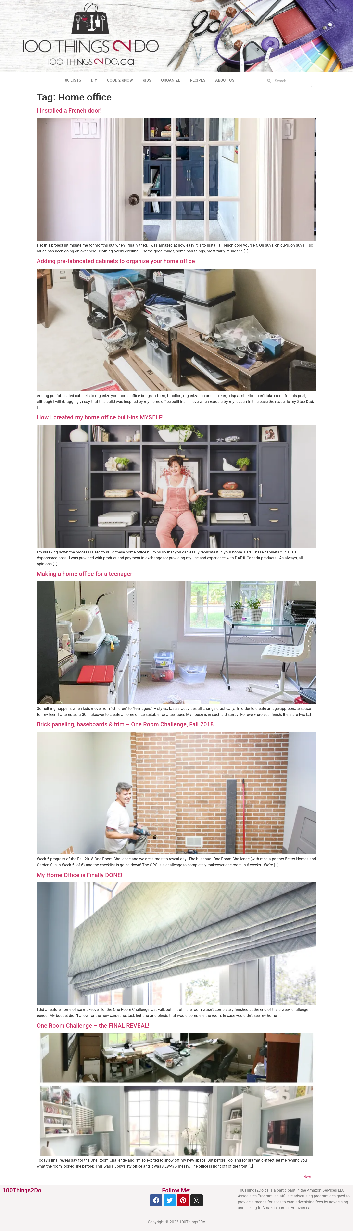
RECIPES (197, 80)
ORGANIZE (170, 80)
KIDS (147, 80)
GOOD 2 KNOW (120, 80)
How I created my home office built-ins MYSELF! (100, 417)
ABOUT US (224, 80)
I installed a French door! (69, 110)
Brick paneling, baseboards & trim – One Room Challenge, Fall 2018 (125, 724)
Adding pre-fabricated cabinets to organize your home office (116, 261)
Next (309, 1177)
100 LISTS (72, 80)
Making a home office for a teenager (84, 573)
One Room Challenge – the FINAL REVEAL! (93, 1025)
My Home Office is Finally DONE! (79, 875)
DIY (94, 80)
